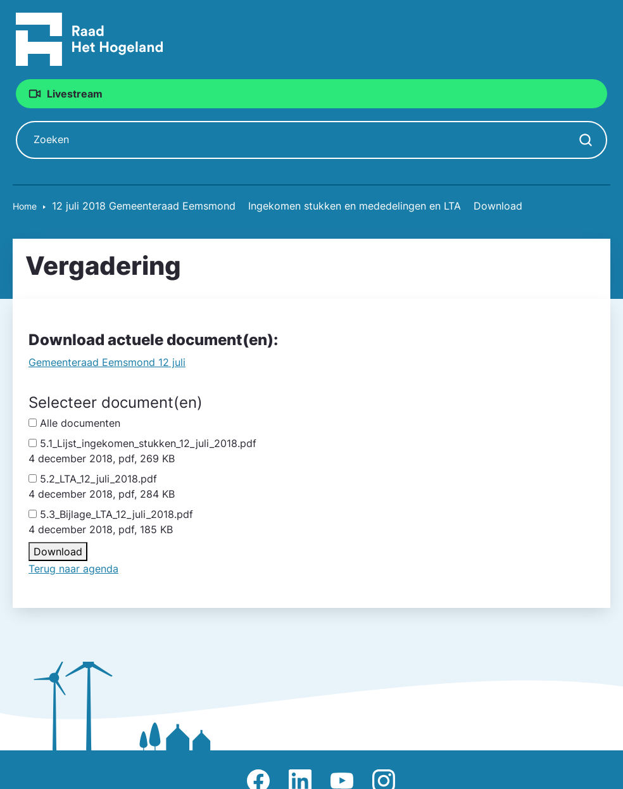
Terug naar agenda (73, 569)
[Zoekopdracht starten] (586, 141)
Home (25, 206)
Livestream (76, 94)
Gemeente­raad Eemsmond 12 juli (107, 363)
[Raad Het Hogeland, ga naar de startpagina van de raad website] (89, 38)
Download (58, 552)
